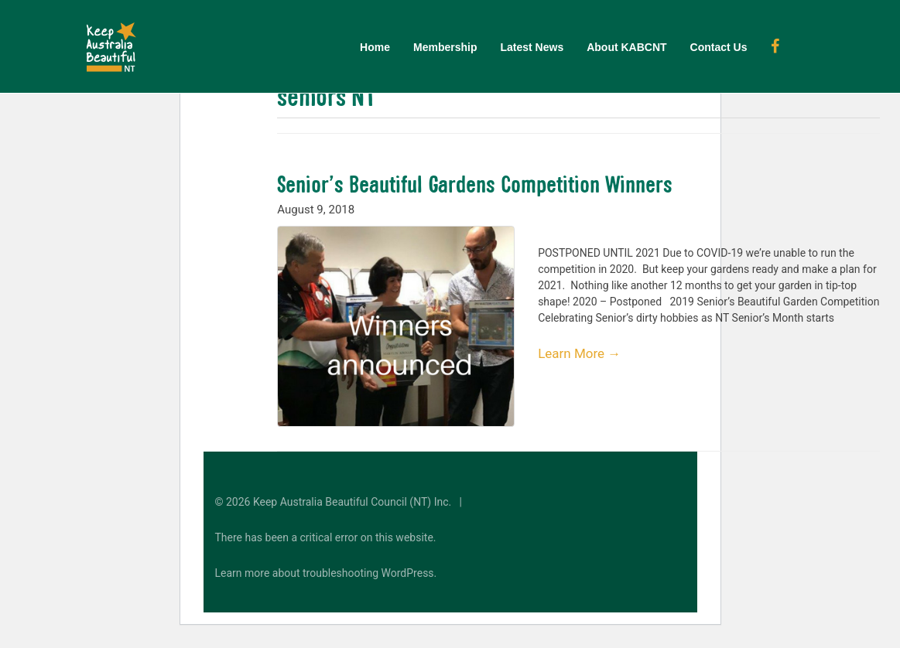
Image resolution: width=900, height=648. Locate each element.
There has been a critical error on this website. (325, 537)
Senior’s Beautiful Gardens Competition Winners (474, 184)
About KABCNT (626, 47)
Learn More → (579, 353)
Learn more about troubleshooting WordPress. (326, 573)
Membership (445, 47)
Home (375, 47)
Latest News (531, 47)
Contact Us (719, 47)
